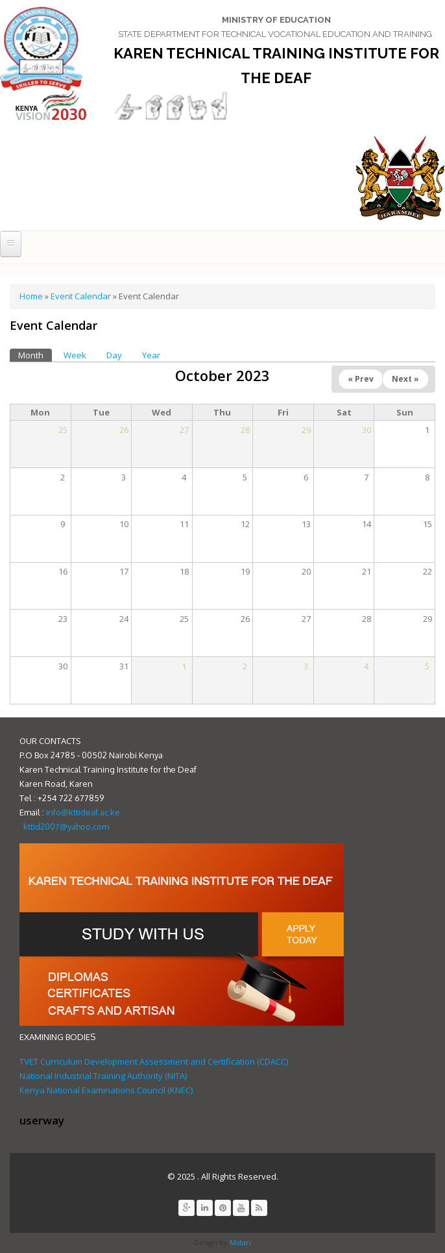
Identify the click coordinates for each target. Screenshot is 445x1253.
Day (114, 355)
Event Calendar (81, 296)
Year (151, 355)
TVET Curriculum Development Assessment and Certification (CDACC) (153, 1061)
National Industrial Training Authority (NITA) (103, 1076)
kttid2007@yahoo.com (66, 826)
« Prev (361, 378)
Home (31, 296)
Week (75, 355)
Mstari (239, 1242)
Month (35, 355)
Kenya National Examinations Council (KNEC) (106, 1090)
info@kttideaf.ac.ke (83, 812)
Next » (405, 378)
